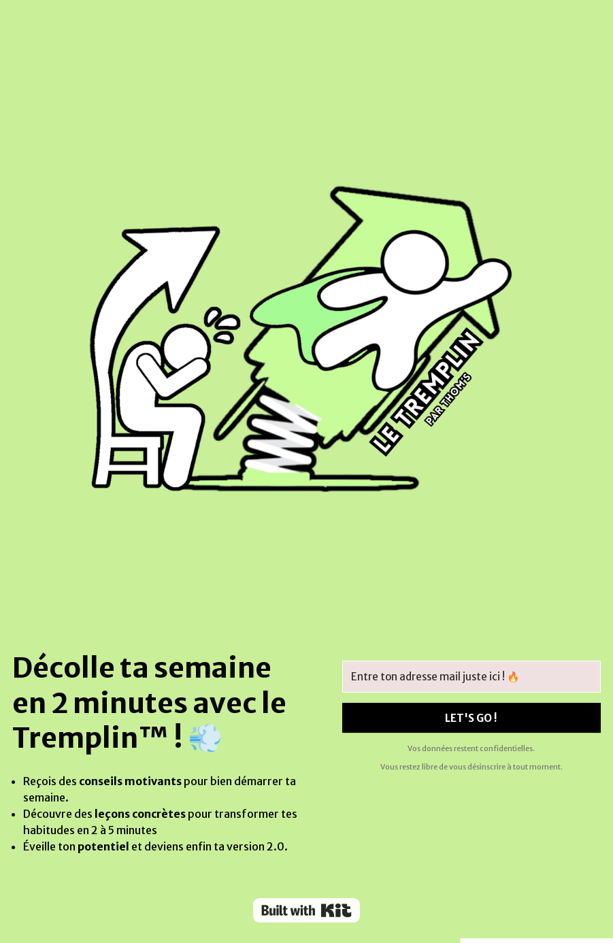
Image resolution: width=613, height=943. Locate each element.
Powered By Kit (306, 910)
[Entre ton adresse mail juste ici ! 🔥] (471, 677)
